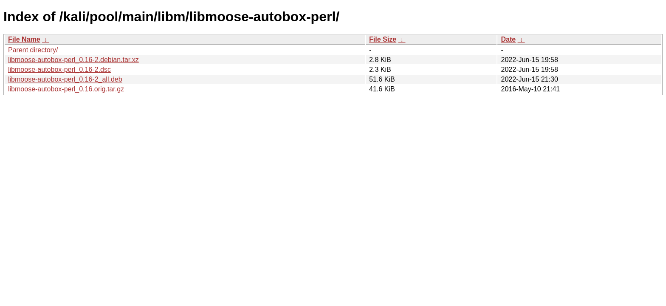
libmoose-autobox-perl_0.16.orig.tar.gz (66, 89)
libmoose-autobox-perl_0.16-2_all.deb (65, 79)
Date (508, 39)
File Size (382, 39)
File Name (24, 39)
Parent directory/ (33, 50)
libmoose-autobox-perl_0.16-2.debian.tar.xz (73, 59)
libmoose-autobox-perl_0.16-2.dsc (59, 69)
